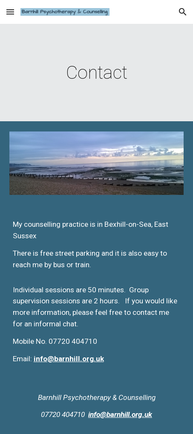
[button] (10, 11)
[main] (96, 72)
